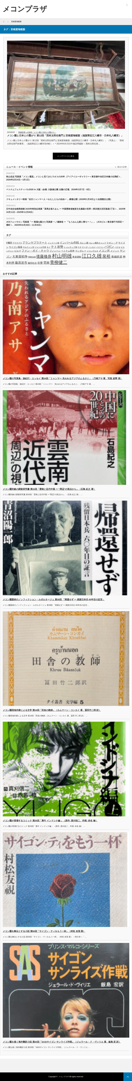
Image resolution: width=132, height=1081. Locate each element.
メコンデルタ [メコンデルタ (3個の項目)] (92, 251)
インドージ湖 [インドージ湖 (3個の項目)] (53, 243)
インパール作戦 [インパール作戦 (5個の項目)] (69, 242)
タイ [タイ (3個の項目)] (48, 247)
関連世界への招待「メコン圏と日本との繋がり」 (37, 132)
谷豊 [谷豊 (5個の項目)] (40, 262)
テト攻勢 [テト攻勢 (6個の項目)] (57, 247)
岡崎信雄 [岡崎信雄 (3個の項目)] (32, 257)
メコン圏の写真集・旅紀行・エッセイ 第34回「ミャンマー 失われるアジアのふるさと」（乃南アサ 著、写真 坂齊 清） (62, 378)
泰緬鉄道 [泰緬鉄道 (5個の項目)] (116, 256)
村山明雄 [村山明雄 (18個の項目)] (62, 256)
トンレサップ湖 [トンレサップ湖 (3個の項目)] (70, 247)
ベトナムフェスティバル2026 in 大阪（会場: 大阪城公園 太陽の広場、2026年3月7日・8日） (49, 189)
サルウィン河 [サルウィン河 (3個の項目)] (28, 247)
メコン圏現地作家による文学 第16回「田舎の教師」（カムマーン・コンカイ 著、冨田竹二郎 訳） (52, 710)
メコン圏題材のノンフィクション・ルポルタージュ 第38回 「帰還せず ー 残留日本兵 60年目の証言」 (54, 599)
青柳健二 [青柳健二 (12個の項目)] (58, 262)
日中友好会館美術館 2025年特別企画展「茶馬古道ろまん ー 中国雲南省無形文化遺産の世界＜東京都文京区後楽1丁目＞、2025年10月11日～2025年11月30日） (65, 210)
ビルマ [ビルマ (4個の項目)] (17, 251)
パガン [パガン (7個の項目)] (109, 247)
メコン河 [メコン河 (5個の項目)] (104, 250)
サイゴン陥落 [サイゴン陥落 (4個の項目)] (15, 247)
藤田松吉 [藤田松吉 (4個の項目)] (32, 263)
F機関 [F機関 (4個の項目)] (9, 242)
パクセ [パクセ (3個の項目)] (117, 247)
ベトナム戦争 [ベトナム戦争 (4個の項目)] (68, 251)
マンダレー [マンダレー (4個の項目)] (80, 251)
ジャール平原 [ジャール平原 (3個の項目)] (40, 247)
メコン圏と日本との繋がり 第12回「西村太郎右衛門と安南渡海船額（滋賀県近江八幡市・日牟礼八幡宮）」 (65, 135)
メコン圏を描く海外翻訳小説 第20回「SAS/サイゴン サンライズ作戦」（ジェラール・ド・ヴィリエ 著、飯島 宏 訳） (62, 1042)
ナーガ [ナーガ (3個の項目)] (85, 247)
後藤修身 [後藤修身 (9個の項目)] (43, 256)
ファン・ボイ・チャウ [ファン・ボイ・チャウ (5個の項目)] (35, 250)
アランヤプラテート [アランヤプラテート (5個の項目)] (35, 242)
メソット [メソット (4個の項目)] (114, 251)
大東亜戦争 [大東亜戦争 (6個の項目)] (20, 256)
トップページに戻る (65, 156)
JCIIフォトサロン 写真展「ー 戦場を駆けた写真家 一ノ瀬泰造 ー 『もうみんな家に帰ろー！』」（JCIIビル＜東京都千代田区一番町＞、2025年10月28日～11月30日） (65, 223)
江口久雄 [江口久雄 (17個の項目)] (92, 256)
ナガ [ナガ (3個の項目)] (79, 247)
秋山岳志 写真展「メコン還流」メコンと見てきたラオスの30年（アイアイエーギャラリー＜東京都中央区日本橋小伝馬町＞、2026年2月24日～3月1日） (64, 178)
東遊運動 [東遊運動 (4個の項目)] (76, 257)
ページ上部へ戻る (127, 1076)
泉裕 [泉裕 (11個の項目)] (106, 256)
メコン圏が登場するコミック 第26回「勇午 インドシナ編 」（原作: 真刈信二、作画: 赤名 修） (50, 820)
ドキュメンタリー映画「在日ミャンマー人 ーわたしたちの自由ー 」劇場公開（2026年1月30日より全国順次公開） (59, 199)
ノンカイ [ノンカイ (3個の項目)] (92, 247)
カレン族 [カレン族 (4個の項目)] (84, 242)
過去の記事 (122, 167)
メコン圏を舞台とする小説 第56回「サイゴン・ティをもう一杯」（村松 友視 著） (44, 931)
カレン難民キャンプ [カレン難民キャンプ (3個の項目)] (97, 243)
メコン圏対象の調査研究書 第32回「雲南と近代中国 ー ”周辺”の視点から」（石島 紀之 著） (49, 489)
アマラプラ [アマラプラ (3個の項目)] (17, 243)
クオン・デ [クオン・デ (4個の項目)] (112, 242)
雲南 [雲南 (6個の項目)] (46, 262)
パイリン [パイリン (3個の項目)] (100, 247)
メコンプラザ (63, 1077)
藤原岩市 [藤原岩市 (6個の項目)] (21, 262)
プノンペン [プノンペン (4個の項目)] (55, 251)
